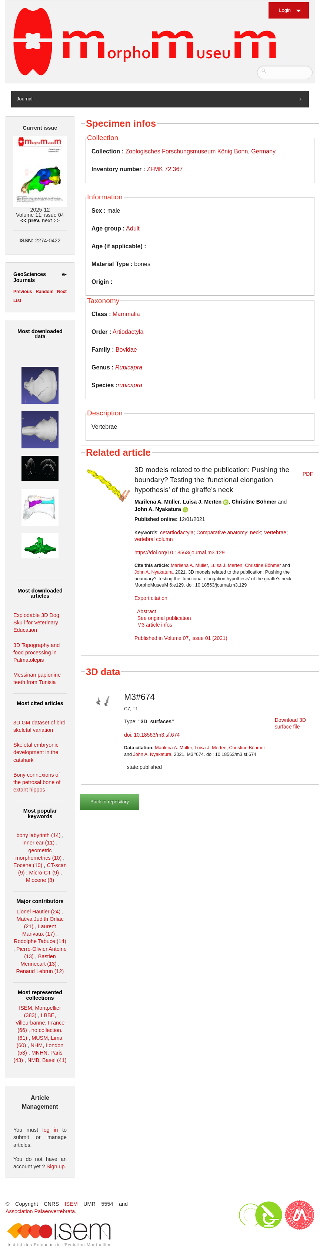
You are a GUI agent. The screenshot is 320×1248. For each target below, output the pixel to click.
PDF (308, 474)
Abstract (146, 611)
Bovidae (126, 349)
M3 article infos (154, 625)
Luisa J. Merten (202, 502)
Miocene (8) (40, 880)
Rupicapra (128, 367)
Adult (132, 228)
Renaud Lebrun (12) (40, 971)
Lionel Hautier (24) (38, 912)
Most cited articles (40, 703)
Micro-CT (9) (44, 873)
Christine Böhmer (253, 502)
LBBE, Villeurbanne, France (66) (40, 1022)
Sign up (56, 1166)
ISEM (71, 1204)
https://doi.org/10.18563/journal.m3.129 (179, 552)
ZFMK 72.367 (165, 169)
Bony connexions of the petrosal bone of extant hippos (36, 782)
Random (44, 291)
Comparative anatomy (221, 532)
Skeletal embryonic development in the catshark (36, 752)
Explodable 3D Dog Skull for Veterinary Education (36, 622)
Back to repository (109, 801)
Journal (25, 99)
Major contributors (39, 901)
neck (255, 532)
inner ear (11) (38, 843)
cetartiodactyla (176, 532)
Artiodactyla (128, 332)
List (17, 300)
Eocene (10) (27, 865)
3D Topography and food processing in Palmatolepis (36, 652)
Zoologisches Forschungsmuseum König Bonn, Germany (201, 151)
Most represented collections (40, 994)
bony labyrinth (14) (38, 835)
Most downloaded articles (40, 593)
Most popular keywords (40, 813)
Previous (22, 291)
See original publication (164, 618)
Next (62, 291)
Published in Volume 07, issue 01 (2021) (180, 638)
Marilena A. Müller (157, 502)
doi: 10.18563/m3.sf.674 (152, 735)
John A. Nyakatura (157, 509)
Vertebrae (275, 532)
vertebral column (153, 539)
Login (285, 10)
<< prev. (30, 220)
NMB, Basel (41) (47, 1060)
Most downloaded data (40, 333)
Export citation (150, 598)
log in (50, 1130)
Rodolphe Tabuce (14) (40, 941)
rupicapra (129, 385)
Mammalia (126, 314)
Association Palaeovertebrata (40, 1211)
